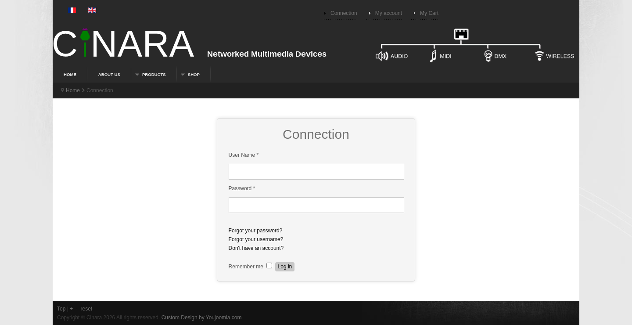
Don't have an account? (256, 248)
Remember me (246, 267)
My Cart (429, 13)
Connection (343, 13)
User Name (244, 155)
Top (61, 309)
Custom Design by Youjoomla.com (202, 317)
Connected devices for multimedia (316, 49)
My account (388, 13)
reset (87, 309)
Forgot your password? (256, 231)
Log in (285, 267)
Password (242, 188)
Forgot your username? (256, 239)
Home (73, 90)
